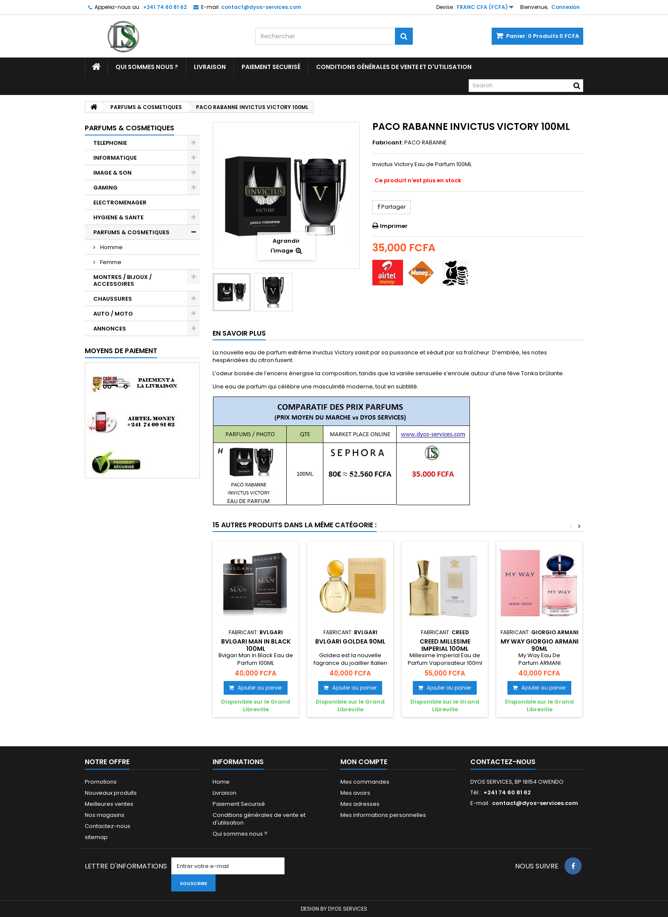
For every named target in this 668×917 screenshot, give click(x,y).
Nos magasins (104, 815)
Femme (110, 262)
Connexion (565, 7)
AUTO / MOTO (113, 314)
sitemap (96, 837)
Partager (391, 207)
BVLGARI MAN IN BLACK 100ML (256, 645)
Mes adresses (360, 804)
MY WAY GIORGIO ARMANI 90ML (540, 645)
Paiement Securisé (271, 67)
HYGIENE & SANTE (118, 217)
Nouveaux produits (111, 793)
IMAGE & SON (112, 173)
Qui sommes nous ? (146, 67)
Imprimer (394, 226)
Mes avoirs (355, 793)
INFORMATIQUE (115, 158)
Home (221, 782)
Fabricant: (387, 143)
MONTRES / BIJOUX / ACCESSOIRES (122, 280)
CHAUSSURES (112, 299)
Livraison (210, 67)
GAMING (105, 188)
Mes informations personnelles (383, 815)
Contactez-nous (107, 826)
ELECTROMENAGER (120, 202)
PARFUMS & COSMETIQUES (131, 232)
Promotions (101, 782)
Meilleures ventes (109, 804)
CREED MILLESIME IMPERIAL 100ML (445, 645)
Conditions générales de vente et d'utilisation (394, 67)
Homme (111, 247)
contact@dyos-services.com (535, 803)
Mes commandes (364, 782)
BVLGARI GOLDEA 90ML (350, 641)
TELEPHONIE (110, 143)
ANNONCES (109, 329)
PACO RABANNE (425, 142)
